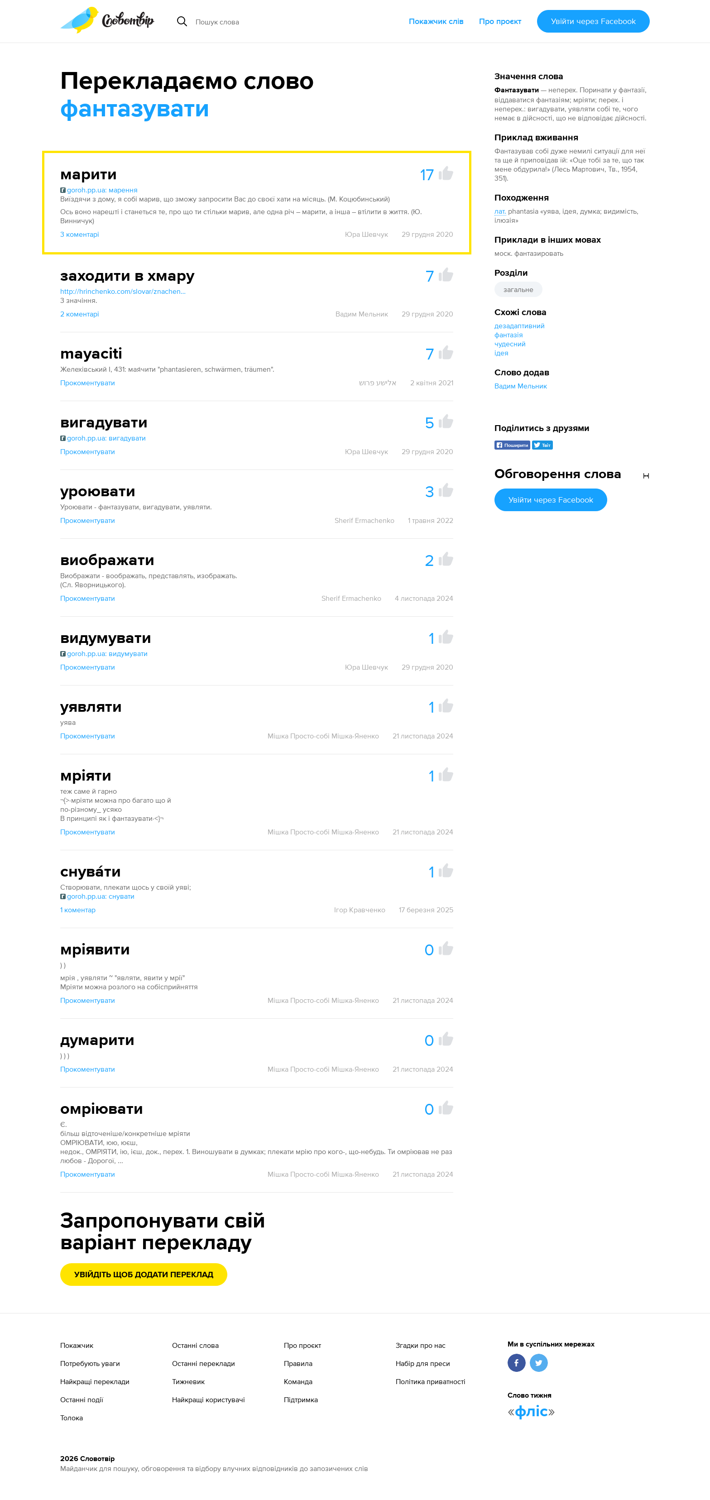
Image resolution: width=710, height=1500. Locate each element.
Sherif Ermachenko (364, 520)
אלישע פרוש (378, 383)
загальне (518, 289)
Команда (298, 1381)
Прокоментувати (87, 383)
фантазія (508, 335)
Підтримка (301, 1399)
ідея (501, 353)
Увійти (593, 21)
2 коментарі (79, 314)
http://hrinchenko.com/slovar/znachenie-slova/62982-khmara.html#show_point (123, 291)
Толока (71, 1418)
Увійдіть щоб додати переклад (143, 1275)
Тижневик (188, 1381)
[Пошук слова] (276, 21)
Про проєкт (500, 21)
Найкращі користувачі (208, 1399)
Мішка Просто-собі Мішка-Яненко (323, 736)
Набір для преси (423, 1363)
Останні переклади (203, 1363)
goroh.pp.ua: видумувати (104, 653)
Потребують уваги (90, 1363)
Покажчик (76, 1345)
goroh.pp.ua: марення (99, 190)
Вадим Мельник (520, 386)
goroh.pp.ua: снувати (97, 896)
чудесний (510, 344)
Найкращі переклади (95, 1381)
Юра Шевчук (366, 234)
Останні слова (195, 1345)
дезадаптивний (519, 325)
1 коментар (78, 910)
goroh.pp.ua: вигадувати (103, 438)
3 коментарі (79, 234)
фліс (531, 1412)
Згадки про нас (421, 1345)
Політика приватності (430, 1381)
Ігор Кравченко (359, 910)
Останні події (81, 1399)
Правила (298, 1363)
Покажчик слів (436, 21)
